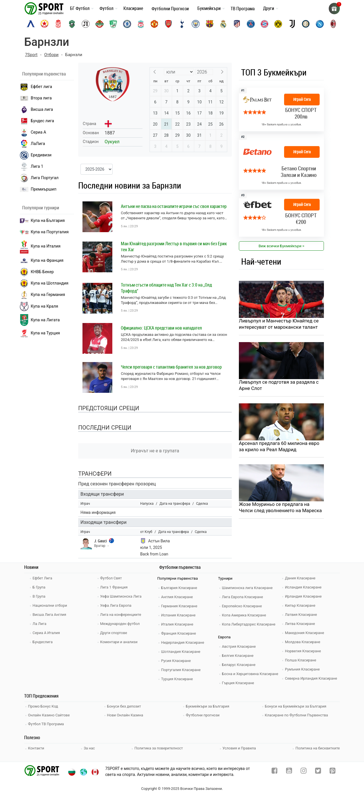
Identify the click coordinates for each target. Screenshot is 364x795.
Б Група (39, 587)
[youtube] (289, 771)
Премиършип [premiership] (38, 189)
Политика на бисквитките (317, 747)
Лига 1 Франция (114, 587)
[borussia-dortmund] (278, 24)
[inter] (305, 24)
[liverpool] (140, 24)
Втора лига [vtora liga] (36, 98)
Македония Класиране (305, 632)
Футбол (106, 8)
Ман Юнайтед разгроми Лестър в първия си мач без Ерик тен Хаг (174, 246)
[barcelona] (209, 24)
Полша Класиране (301, 660)
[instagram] (303, 771)
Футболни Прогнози (170, 8)
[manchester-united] (154, 24)
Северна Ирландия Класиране (311, 678)
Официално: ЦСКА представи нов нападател (161, 328)
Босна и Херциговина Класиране (250, 673)
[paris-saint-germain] (251, 24)
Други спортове (114, 632)
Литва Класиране (300, 623)
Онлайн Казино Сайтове (49, 714)
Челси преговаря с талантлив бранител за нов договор (171, 367)
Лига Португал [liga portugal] (39, 178)
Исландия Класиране (303, 587)
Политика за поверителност (158, 747)
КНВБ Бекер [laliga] (37, 272)
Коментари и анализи (119, 641)
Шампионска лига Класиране (248, 587)
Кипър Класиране (300, 605)
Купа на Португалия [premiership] (44, 232)
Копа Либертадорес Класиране (249, 624)
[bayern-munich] (264, 24)
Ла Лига (40, 623)
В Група (39, 596)
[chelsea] (127, 24)
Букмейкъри (209, 8)
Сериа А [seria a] (33, 132)
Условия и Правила (239, 747)
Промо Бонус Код (43, 706)
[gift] (334, 8)
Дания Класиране (300, 578)
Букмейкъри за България (208, 706)
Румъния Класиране (302, 669)
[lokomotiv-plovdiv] (85, 24)
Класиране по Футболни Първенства (297, 714)
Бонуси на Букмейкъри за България (296, 706)
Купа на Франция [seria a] (41, 260)
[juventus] (292, 24)
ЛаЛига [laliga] (32, 144)
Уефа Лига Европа (116, 605)
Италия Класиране (178, 624)
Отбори (51, 54)
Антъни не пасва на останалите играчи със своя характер (174, 206)
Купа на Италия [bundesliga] (40, 246)
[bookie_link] (281, 162)
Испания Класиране (179, 615)
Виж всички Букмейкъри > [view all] (281, 246)
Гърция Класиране (238, 682)
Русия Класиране (176, 660)
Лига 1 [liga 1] (31, 166)
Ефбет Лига (43, 578)
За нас (89, 747)
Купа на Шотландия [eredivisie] (44, 283)
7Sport (31, 54)
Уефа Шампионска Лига (121, 596)
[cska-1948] (58, 24)
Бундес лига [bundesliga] (37, 121)
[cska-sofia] (44, 24)
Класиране (133, 8)
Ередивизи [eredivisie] (35, 155)
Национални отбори (50, 605)
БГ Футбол (80, 8)
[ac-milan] (333, 24)
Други (268, 8)
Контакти (36, 747)
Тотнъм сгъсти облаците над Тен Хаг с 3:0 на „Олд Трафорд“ (166, 288)
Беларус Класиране (239, 664)
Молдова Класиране (303, 641)
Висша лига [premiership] (36, 109)
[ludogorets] (72, 24)
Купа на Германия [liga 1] (42, 295)
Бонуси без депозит (124, 706)
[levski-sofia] (30, 24)
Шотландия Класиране (181, 651)
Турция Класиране (177, 679)
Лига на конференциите (121, 614)
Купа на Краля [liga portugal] (39, 306)
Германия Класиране (180, 606)
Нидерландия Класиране (183, 642)
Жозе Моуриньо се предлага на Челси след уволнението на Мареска (281, 508)
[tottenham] (182, 24)
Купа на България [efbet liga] (42, 220)
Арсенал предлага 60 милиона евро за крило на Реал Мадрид (279, 447)
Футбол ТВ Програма (46, 723)
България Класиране (180, 587)
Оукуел (112, 141)
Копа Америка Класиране (244, 615)
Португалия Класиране (181, 669)
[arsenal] (168, 24)
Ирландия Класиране (303, 596)
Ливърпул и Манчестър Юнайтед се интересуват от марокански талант (279, 324)
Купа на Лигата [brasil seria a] (40, 320)
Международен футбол (120, 623)
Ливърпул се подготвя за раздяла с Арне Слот (279, 386)
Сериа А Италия (47, 632)
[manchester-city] (195, 24)
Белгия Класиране (238, 655)
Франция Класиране (179, 633)
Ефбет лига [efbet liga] (36, 87)
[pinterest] (332, 771)
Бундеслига (43, 641)
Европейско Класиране (242, 606)
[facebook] (274, 771)
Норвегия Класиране (303, 651)
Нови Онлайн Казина (125, 714)
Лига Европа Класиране (243, 596)
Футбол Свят (112, 578)
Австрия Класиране (239, 646)
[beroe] (113, 24)
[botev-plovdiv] (99, 24)
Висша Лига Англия (50, 614)
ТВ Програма (243, 8)
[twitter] (318, 771)
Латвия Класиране (301, 614)
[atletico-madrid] (237, 24)
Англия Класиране (178, 596)
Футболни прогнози (203, 714)
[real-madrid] (223, 24)
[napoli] (319, 24)
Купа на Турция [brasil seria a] (40, 333)
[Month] (179, 72)
